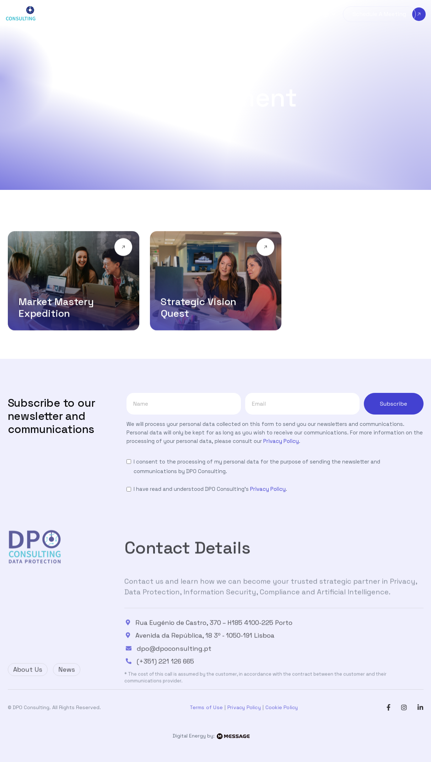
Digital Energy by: (215, 736)
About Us (27, 675)
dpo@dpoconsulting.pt (173, 674)
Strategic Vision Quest (198, 308)
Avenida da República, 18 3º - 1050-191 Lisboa (204, 661)
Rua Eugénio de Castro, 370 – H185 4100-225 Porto (213, 648)
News (66, 675)
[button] (85, 14)
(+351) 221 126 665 (165, 687)
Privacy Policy (281, 441)
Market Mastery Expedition (56, 308)
